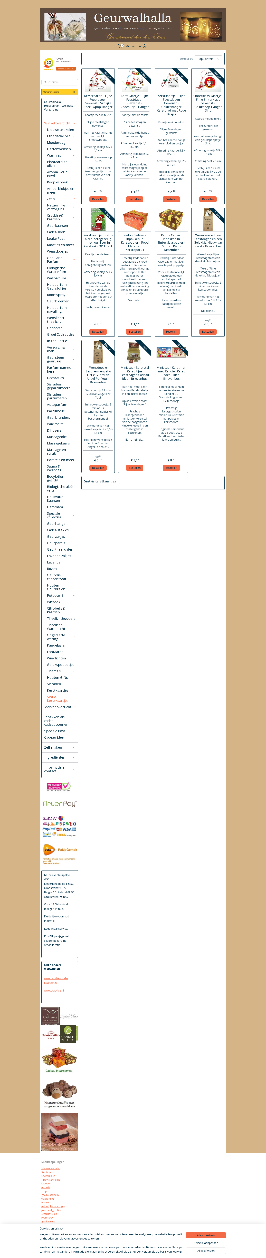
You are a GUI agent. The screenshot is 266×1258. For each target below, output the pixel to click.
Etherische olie (61, 136)
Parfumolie (56, 411)
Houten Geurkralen (56, 587)
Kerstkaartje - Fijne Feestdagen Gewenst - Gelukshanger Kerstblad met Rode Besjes (171, 104)
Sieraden (54, 684)
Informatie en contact (59, 769)
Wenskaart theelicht (55, 319)
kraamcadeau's (49, 1229)
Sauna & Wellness (54, 468)
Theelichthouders (61, 618)
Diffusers (54, 430)
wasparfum (47, 1198)
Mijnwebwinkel (186, 1252)
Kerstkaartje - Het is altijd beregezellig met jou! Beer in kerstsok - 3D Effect (98, 240)
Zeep (61, 198)
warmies (46, 1202)
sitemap (136, 1252)
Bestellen (98, 198)
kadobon (46, 1183)
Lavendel (54, 562)
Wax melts (55, 424)
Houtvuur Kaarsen (55, 498)
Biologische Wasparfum (56, 270)
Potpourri (61, 595)
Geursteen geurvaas (61, 359)
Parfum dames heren (59, 369)
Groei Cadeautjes (60, 334)
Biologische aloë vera (60, 488)
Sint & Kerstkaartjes (57, 699)
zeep (44, 1191)
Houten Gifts (57, 677)
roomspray (47, 1217)
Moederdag (56, 142)
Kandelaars (56, 645)
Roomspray (56, 294)
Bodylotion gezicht (55, 478)
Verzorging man (61, 349)
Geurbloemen (58, 301)
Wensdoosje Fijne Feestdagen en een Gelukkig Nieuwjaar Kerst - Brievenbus (208, 240)
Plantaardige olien (57, 164)
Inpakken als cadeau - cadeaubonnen (56, 721)
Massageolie (57, 436)
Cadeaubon (56, 232)
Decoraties (55, 377)
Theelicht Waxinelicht (56, 627)
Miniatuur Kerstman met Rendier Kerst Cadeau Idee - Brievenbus (171, 372)
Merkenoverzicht (59, 707)
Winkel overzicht (59, 123)
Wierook (53, 602)
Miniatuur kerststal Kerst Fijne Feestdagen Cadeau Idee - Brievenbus (134, 372)
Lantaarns (55, 651)
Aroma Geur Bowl (57, 174)
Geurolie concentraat (56, 577)
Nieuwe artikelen (60, 129)
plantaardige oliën (51, 1210)
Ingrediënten (59, 757)
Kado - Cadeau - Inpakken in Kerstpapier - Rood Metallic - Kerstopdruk (134, 242)
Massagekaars (58, 443)
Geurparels (56, 543)
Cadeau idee (54, 737)
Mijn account (136, 46)
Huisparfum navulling (57, 309)
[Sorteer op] (208, 58)
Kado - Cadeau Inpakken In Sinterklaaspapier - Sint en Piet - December (171, 242)
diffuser (45, 1236)
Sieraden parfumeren (57, 396)
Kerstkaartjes (57, 690)
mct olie (45, 1187)
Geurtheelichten (60, 549)
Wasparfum (56, 278)
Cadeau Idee (48, 1175)
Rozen (52, 568)
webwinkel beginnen (156, 1252)
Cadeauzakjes (58, 530)
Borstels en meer (60, 460)
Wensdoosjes (57, 251)
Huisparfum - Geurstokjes (58, 286)
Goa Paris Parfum (61, 259)
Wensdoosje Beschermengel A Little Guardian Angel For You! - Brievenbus (98, 374)
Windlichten (56, 658)
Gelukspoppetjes (60, 664)
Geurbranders (58, 417)
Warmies (61, 155)
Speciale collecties (61, 515)
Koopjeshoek (57, 182)
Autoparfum (57, 404)
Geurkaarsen (57, 225)
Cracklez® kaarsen (61, 217)
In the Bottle (57, 341)
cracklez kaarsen (50, 1225)
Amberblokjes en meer (60, 190)
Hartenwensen (59, 149)
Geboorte (54, 328)
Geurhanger (57, 523)
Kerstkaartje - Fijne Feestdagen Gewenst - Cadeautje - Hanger (135, 100)
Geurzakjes (56, 536)
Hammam (55, 507)
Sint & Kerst (47, 1172)
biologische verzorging (53, 1232)
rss (143, 1252)
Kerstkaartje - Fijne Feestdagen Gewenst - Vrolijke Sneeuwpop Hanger (98, 100)
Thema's (61, 671)
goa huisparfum (50, 1194)
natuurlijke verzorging (53, 1206)
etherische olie (49, 1213)
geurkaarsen (48, 1221)
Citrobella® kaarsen (56, 610)
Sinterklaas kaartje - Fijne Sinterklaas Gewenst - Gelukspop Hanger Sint (208, 102)
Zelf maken (59, 747)
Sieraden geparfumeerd (59, 386)
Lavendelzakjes (59, 555)
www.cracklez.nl (54, 990)
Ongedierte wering (61, 637)
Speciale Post (54, 731)
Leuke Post (56, 238)
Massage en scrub (56, 451)
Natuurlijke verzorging (61, 207)
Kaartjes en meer (60, 245)
